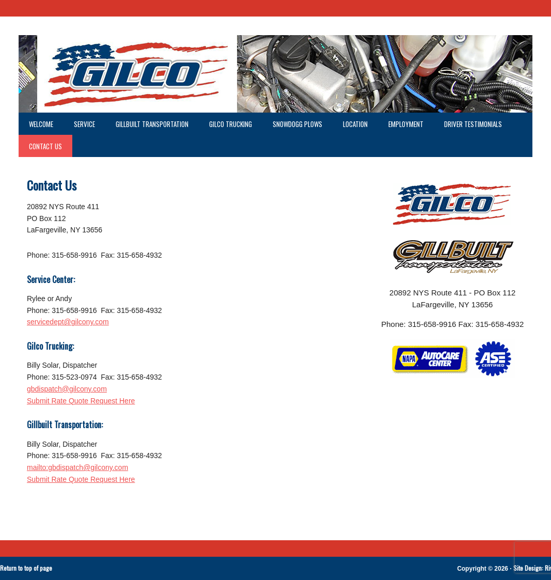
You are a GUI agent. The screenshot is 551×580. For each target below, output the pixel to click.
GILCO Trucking (230, 124)
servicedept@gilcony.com (68, 322)
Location (355, 124)
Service (79, 124)
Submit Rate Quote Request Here (81, 401)
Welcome (41, 124)
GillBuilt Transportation (152, 124)
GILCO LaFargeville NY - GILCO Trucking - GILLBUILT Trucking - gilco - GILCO (275, 74)
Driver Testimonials (473, 124)
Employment (400, 124)
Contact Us (45, 146)
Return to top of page (26, 567)
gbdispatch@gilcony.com (67, 389)
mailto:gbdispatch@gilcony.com (77, 467)
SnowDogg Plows (297, 124)
